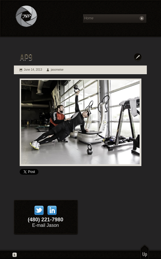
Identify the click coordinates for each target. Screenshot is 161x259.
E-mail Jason (45, 225)
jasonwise (57, 69)
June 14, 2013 (33, 69)
